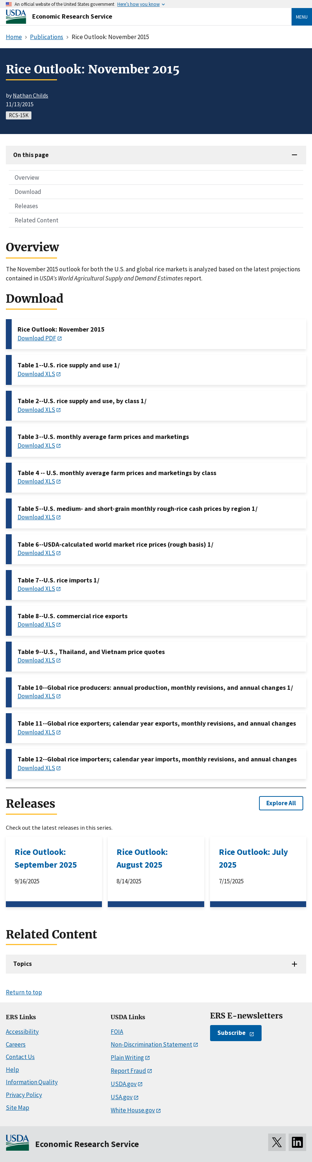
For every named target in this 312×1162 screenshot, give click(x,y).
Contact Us (20, 1057)
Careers (16, 1044)
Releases (26, 206)
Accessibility (22, 1032)
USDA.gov (124, 1084)
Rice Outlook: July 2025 (253, 858)
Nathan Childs (30, 95)
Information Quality (32, 1082)
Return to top (24, 992)
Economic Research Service (72, 16)
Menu (302, 17)
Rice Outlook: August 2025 (142, 858)
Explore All (281, 803)
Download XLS (36, 374)
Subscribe (231, 1033)
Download (28, 192)
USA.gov (122, 1097)
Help (12, 1070)
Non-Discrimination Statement (151, 1044)
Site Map (17, 1108)
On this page (31, 155)
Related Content (36, 220)
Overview (27, 177)
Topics (22, 964)
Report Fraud (128, 1071)
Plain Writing (127, 1058)
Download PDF (37, 338)
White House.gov (133, 1110)
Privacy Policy (24, 1095)
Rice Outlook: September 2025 (46, 858)
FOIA (117, 1032)
